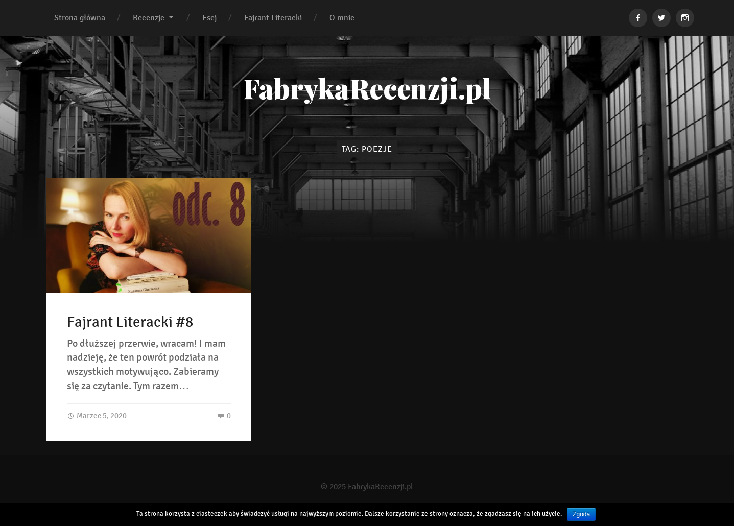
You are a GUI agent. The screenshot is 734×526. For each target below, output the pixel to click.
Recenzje (148, 17)
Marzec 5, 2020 (97, 415)
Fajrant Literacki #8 (130, 322)
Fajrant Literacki (273, 17)
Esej (209, 17)
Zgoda (581, 514)
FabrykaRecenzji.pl (367, 88)
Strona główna (79, 17)
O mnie (341, 17)
